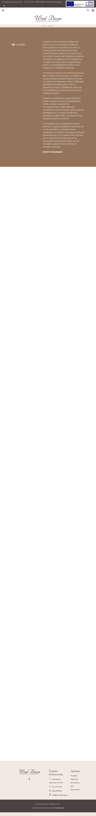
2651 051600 (30, 2)
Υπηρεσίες (74, 779)
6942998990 (42, 2)
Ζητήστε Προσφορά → (54, 152)
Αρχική (44, 26)
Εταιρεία (74, 776)
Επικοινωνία (75, 789)
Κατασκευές (50, 26)
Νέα (72, 786)
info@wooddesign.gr (59, 795)
